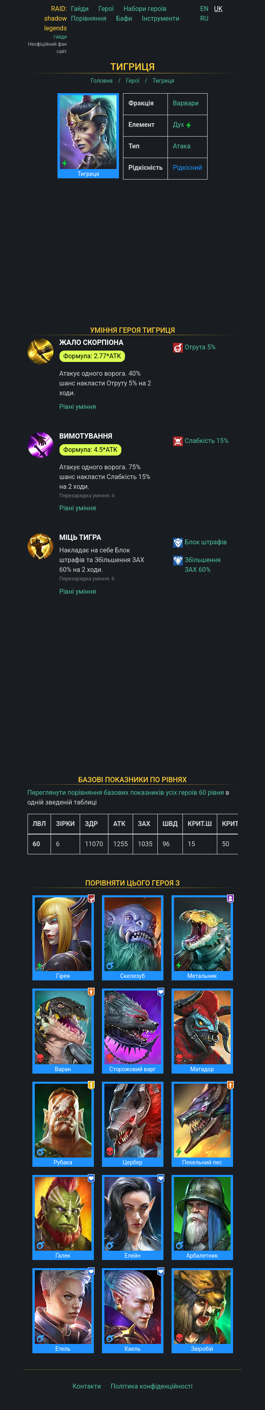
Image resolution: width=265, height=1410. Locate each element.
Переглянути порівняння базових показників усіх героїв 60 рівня (126, 792)
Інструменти (161, 18)
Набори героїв (145, 9)
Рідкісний (187, 167)
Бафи (124, 18)
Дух (178, 124)
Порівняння (88, 18)
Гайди (80, 9)
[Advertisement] (133, 242)
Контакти (86, 1386)
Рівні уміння (77, 407)
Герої (106, 9)
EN (204, 9)
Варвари (186, 103)
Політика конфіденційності (151, 1386)
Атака (182, 146)
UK (218, 9)
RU (204, 18)
